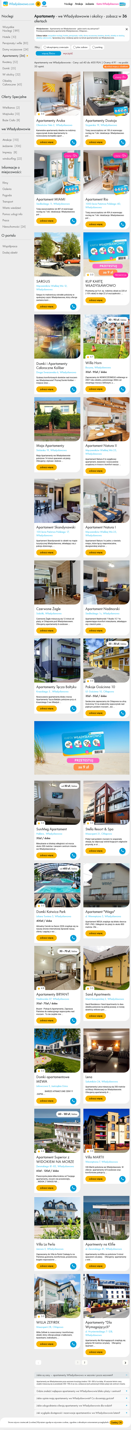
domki (107, 36)
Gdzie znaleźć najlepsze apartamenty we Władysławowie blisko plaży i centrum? (79, 1391)
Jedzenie (89, 4)
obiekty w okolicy (117, 36)
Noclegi (68, 4)
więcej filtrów (48, 53)
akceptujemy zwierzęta (57, 47)
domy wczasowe (90, 36)
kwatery (101, 36)
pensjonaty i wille (76, 36)
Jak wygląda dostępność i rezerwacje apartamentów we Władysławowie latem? (78, 1413)
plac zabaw (82, 47)
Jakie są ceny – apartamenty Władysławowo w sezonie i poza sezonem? (75, 1375)
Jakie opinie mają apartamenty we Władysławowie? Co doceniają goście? (75, 1398)
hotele (65, 36)
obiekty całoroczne (43, 38)
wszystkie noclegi (55, 36)
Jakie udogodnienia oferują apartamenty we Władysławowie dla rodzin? (74, 1405)
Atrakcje (79, 4)
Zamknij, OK (116, 1422)
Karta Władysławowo (111, 4)
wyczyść (68, 53)
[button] (38, 4)
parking (98, 47)
